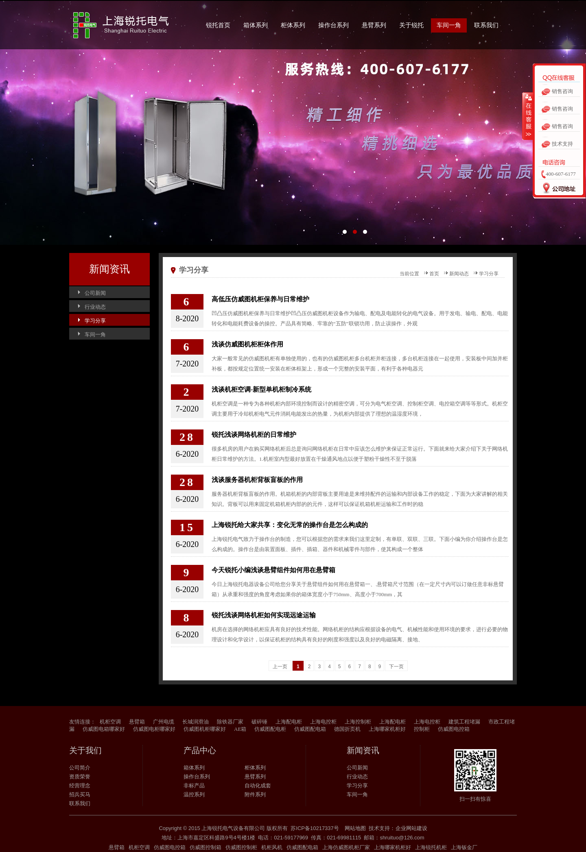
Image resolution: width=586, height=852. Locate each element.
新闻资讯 (109, 269)
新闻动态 (459, 274)
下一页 (396, 666)
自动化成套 (258, 785)
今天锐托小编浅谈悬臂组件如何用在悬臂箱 (273, 570)
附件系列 (255, 794)
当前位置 (409, 274)
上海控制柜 (358, 722)
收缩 (528, 117)
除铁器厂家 (230, 722)
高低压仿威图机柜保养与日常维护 (260, 299)
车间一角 (449, 25)
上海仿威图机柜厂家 (346, 847)
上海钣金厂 (464, 847)
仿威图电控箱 (454, 729)
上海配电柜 (289, 722)
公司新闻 (95, 293)
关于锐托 (411, 25)
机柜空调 (110, 722)
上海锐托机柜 (431, 847)
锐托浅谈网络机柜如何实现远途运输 (264, 615)
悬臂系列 (374, 25)
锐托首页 (218, 25)
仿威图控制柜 (241, 847)
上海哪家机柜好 (387, 729)
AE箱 (240, 729)
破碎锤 (259, 722)
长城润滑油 (195, 722)
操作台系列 (333, 25)
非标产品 (194, 785)
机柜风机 (271, 847)
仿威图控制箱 (205, 847)
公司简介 (79, 768)
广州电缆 (163, 722)
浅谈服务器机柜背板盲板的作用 (257, 479)
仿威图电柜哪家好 (154, 729)
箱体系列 (255, 25)
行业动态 (95, 307)
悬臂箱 (137, 722)
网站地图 (355, 828)
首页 (434, 274)
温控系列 (194, 794)
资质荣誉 (79, 777)
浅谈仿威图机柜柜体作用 (247, 344)
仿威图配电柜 (270, 729)
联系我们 (486, 25)
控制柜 (422, 729)
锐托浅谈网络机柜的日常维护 (254, 434)
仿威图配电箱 (310, 729)
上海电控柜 (323, 722)
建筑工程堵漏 (464, 722)
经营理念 (79, 785)
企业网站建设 (411, 828)
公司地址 (556, 190)
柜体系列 (293, 25)
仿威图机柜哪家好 (205, 729)
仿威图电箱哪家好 (104, 729)
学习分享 (95, 321)
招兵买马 (79, 794)
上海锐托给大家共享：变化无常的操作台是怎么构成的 (290, 524)
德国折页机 (347, 729)
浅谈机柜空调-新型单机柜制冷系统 (261, 389)
